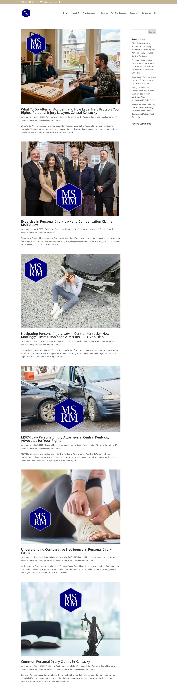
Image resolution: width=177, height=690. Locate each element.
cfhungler (28, 117)
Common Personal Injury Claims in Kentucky (55, 661)
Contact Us (146, 13)
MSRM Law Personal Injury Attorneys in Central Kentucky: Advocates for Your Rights (65, 439)
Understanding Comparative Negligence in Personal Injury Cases (66, 551)
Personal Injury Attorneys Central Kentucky (64, 117)
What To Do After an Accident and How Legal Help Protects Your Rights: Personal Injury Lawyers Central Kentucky (70, 111)
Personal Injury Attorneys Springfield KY (100, 117)
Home (65, 13)
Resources (134, 13)
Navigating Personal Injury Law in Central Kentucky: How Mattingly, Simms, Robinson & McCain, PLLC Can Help (65, 335)
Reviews (104, 13)
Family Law (49, 229)
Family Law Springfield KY (66, 229)
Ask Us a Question (118, 13)
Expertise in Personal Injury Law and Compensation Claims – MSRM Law (68, 223)
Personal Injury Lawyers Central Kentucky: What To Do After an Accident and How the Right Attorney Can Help (143, 66)
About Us (76, 13)
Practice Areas (89, 13)
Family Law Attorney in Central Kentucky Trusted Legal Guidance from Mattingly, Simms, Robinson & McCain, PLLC (143, 93)
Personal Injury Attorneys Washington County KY (42, 120)
